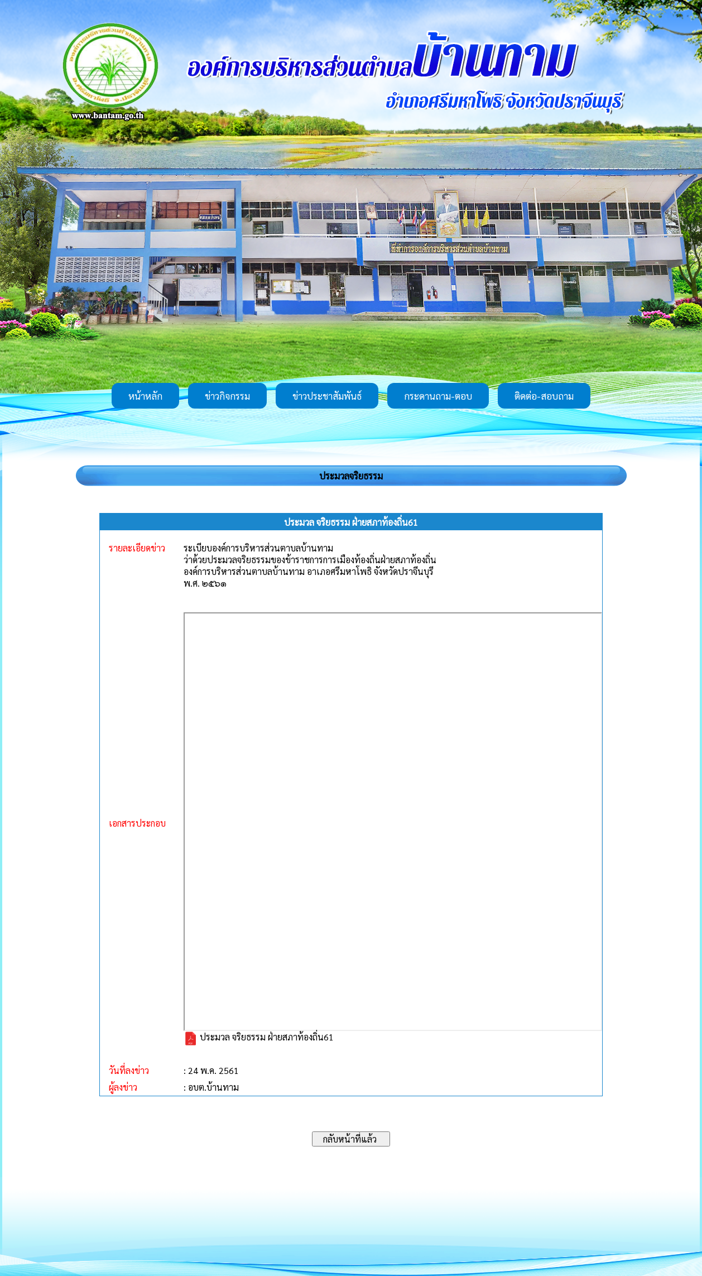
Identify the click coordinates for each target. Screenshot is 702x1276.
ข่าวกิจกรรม (227, 396)
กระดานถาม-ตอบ (438, 396)
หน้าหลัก (145, 396)
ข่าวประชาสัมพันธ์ (327, 396)
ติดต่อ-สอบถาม (544, 396)
